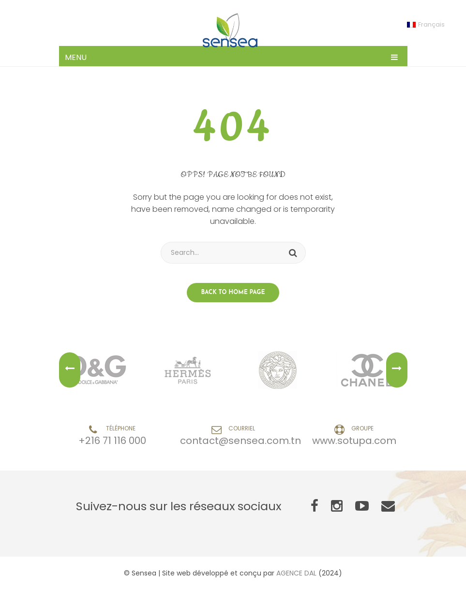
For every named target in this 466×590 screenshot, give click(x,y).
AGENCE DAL (296, 573)
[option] (97, 370)
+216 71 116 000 (112, 440)
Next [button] (396, 370)
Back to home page (233, 292)
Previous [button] (69, 370)
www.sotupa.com (354, 440)
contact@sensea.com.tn (240, 440)
